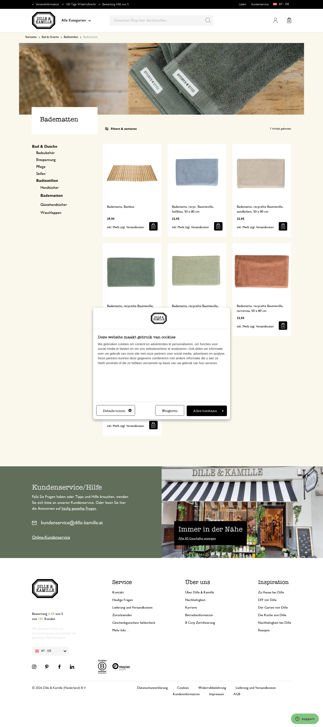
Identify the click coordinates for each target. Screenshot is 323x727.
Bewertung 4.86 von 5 (115, 4)
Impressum (216, 694)
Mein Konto (275, 20)
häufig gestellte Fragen (79, 509)
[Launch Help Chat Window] (305, 719)
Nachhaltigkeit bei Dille (274, 622)
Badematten (51, 196)
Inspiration (273, 582)
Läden (242, 4)
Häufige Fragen (122, 600)
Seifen (41, 174)
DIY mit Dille (267, 600)
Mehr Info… (120, 630)
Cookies (183, 687)
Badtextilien (71, 37)
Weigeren (170, 411)
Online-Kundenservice (51, 537)
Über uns (197, 582)
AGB (236, 694)
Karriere (191, 607)
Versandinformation (47, 4)
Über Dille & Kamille (199, 592)
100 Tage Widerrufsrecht (81, 4)
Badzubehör (45, 153)
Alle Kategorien (76, 20)
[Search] (208, 20)
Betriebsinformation (199, 615)
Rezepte (264, 630)
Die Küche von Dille (272, 615)
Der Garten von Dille (273, 607)
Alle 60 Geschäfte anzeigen (197, 538)
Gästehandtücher (53, 205)
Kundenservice (260, 4)
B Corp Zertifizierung (200, 622)
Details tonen (117, 411)
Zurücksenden (122, 615)
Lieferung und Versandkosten (132, 607)
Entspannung (46, 160)
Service (122, 582)
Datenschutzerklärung (152, 687)
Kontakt (118, 592)
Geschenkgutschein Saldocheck (133, 622)
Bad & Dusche (50, 37)
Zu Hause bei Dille (271, 592)
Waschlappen (50, 213)
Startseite (31, 37)
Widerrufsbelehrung (212, 687)
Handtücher (49, 188)
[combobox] (161, 20)
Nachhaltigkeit (195, 600)
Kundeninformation (186, 694)
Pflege (41, 167)
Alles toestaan (208, 411)
